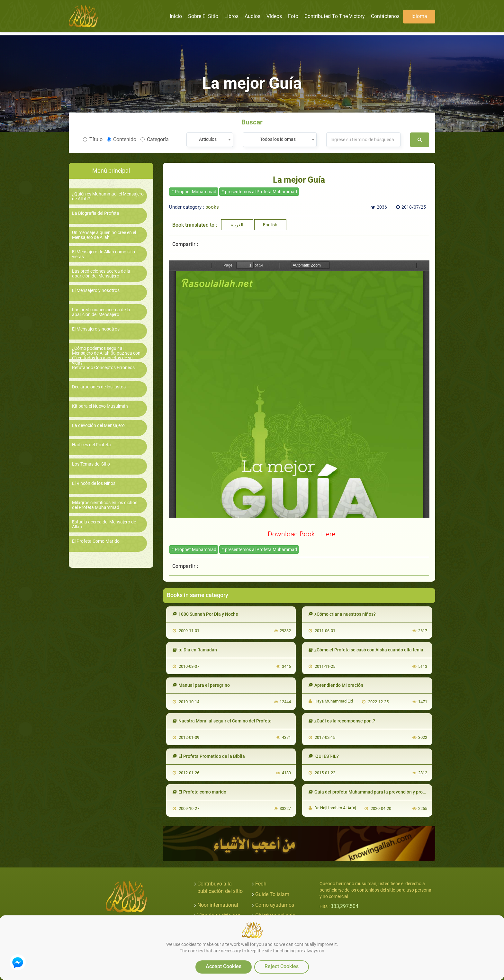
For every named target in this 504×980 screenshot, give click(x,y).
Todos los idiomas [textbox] (278, 139)
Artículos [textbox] (208, 139)
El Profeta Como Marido (96, 541)
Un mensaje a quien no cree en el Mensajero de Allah (104, 235)
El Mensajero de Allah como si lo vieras (103, 254)
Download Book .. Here (301, 534)
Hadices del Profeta (91, 444)
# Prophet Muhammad (193, 191)
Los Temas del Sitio (91, 464)
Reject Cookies (282, 966)
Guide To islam (272, 894)
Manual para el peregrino (201, 685)
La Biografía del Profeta (95, 213)
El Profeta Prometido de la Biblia (209, 756)
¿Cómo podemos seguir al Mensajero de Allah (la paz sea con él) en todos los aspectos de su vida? (106, 356)
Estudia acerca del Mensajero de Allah (104, 524)
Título (93, 139)
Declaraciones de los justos (99, 387)
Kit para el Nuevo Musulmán (100, 406)
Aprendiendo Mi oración (336, 685)
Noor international (217, 905)
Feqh (260, 884)
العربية (237, 224)
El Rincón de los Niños (93, 483)
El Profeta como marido (199, 791)
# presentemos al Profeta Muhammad (259, 191)
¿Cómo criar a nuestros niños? (342, 614)
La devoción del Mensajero (98, 425)
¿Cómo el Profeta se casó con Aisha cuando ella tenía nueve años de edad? (388, 649)
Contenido (121, 139)
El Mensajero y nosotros (96, 290)
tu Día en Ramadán (195, 649)
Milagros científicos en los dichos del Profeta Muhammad (104, 505)
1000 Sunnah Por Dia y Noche (205, 614)
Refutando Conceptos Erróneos (103, 367)
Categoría (154, 139)
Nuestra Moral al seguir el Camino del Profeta (222, 720)
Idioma (419, 16)
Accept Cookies (223, 966)
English (270, 224)
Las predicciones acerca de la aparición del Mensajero (101, 273)
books (212, 207)
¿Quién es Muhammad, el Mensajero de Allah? (108, 196)
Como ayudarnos (274, 905)
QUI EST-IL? (324, 756)
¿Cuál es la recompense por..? (342, 720)
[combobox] (209, 139)
